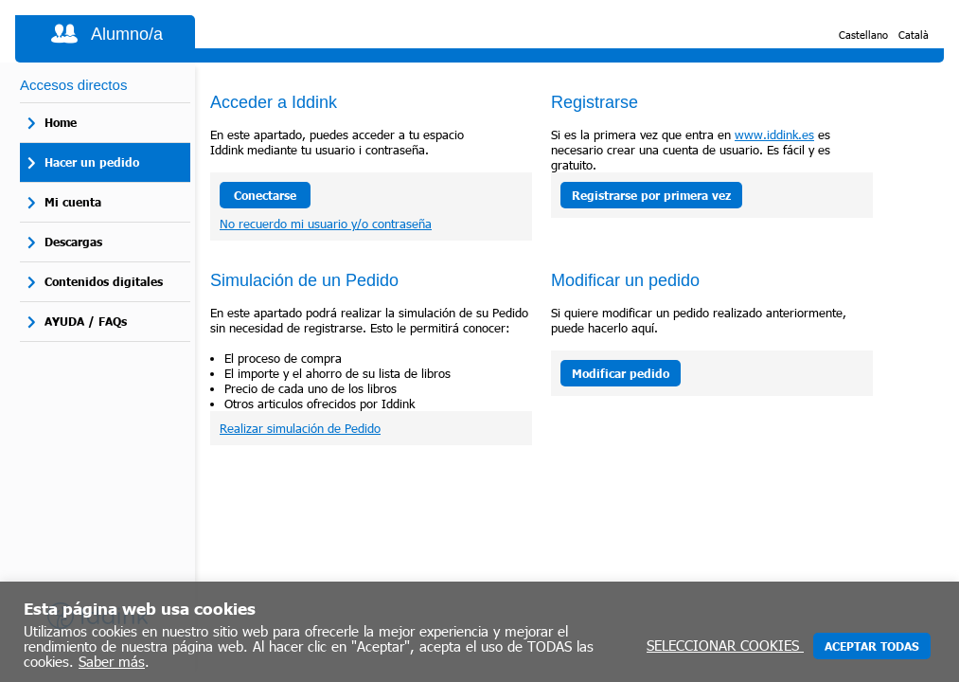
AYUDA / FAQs (85, 321)
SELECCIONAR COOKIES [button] (725, 645)
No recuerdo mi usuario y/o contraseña (326, 223)
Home (60, 122)
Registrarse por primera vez (651, 195)
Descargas (73, 241)
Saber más (112, 661)
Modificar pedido (620, 373)
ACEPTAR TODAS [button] (872, 646)
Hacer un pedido (91, 162)
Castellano (863, 34)
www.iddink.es (774, 134)
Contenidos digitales (103, 281)
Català (913, 34)
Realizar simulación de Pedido (300, 428)
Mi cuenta (72, 201)
